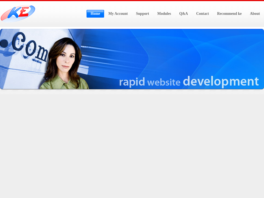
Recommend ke (229, 14)
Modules (164, 14)
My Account (118, 14)
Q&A (183, 14)
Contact (202, 14)
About (255, 14)
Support (142, 14)
